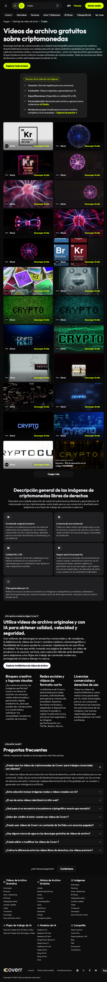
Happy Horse (42, 950)
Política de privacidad (45, 970)
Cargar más (53, 474)
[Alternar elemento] (100, 767)
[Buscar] (22, 6)
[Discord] (95, 970)
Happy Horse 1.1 (43, 943)
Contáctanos (66, 868)
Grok (39, 960)
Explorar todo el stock (17, 66)
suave (39, 905)
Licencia (31, 970)
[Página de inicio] (12, 970)
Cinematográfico (43, 901)
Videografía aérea (10, 901)
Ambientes (41, 911)
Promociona (75, 946)
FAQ (72, 943)
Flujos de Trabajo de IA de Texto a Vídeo (18, 930)
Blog (72, 940)
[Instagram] (77, 970)
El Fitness (6, 898)
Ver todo (99, 15)
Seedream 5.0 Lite (44, 946)
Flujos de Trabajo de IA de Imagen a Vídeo (19, 933)
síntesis (39, 888)
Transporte (7, 911)
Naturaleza (7, 888)
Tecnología (7, 915)
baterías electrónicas (45, 891)
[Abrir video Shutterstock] (28, 136)
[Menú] (5, 5)
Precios (77, 5)
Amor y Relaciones (10, 895)
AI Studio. (44, 104)
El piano (40, 898)
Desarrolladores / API (79, 936)
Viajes (5, 908)
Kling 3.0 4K (41, 953)
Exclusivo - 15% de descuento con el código (70, 464)
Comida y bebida (9, 905)
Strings (39, 915)
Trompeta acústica (44, 918)
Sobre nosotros (76, 930)
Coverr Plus (75, 933)
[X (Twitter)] (83, 970)
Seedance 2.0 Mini (44, 936)
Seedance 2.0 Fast (44, 933)
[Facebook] (89, 970)
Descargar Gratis (41, 146)
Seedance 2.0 (42, 930)
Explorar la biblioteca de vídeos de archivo (27, 665)
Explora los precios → (67, 112)
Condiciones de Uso (64, 970)
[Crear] (15, 6)
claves (39, 895)
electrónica (41, 908)
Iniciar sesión (94, 5)
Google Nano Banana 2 (46, 940)
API (68, 5)
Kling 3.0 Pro (42, 956)
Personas (6, 891)
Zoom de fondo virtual (11, 918)
